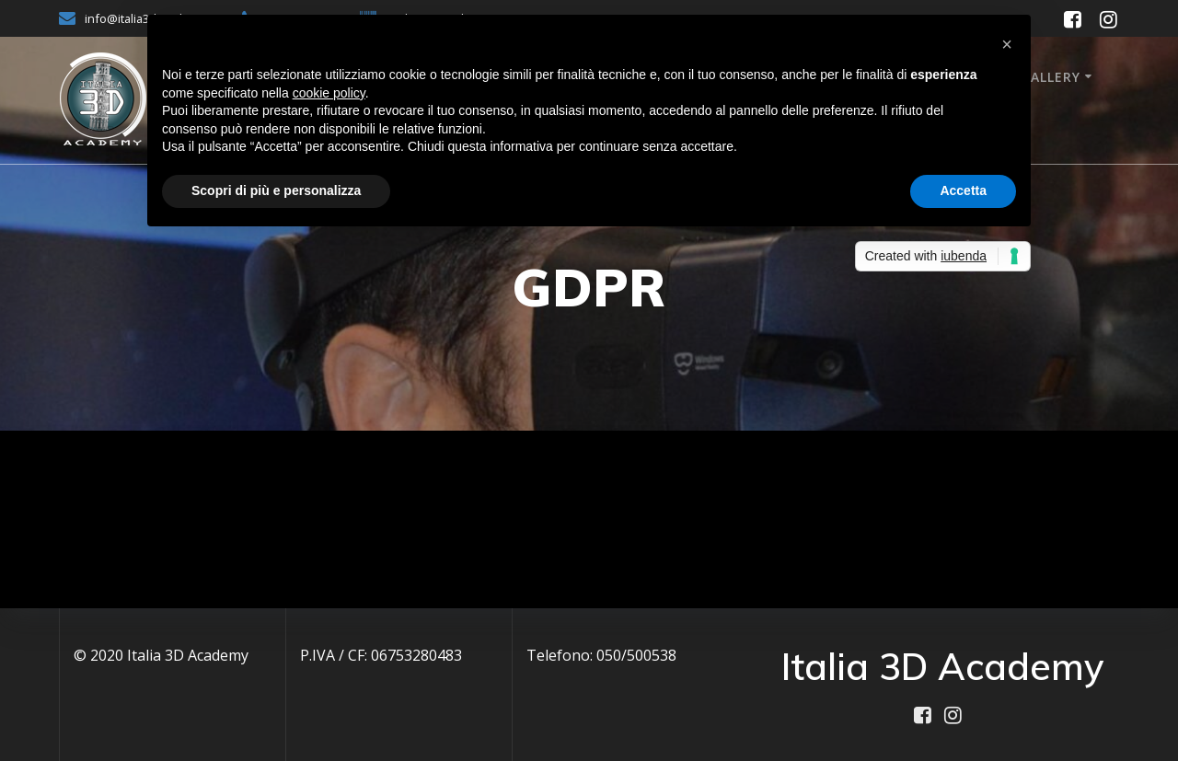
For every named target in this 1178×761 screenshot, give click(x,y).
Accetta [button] (963, 190)
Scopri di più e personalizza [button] (276, 190)
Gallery (1050, 77)
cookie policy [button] (329, 93)
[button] (1007, 44)
